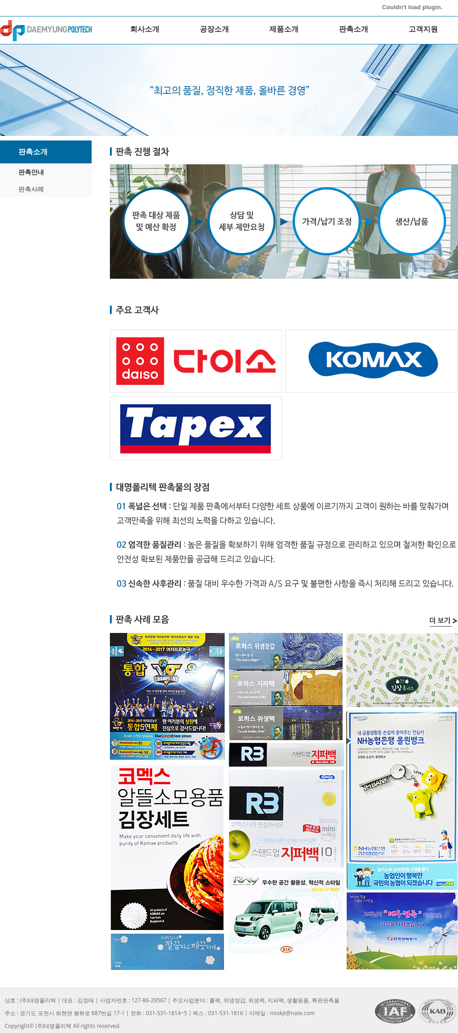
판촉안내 (31, 172)
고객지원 (423, 29)
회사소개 (144, 29)
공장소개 (214, 29)
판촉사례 (31, 188)
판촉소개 (353, 29)
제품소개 (284, 29)
